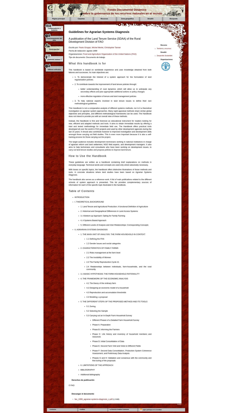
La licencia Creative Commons (119, 409)
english (181, 5)
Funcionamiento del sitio (54, 39)
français (168, 5)
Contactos (53, 409)
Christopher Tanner (112, 47)
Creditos (82, 409)
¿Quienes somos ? (54, 59)
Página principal (58, 19)
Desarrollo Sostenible (164, 55)
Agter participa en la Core (151, 410)
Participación (54, 49)
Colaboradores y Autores (54, 29)
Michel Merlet (97, 47)
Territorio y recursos (164, 48)
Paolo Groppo (85, 47)
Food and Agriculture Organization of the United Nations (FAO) (110, 54)
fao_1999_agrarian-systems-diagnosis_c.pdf (93, 399)
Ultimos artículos (54, 69)
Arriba (179, 404)
